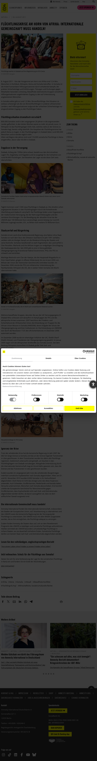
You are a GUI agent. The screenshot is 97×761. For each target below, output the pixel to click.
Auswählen (48, 408)
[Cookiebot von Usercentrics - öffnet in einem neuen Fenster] (84, 351)
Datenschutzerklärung (12, 386)
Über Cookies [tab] (80, 358)
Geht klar (79, 408)
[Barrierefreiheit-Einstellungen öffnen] (93, 384)
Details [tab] (48, 358)
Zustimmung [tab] (17, 358)
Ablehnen (18, 408)
